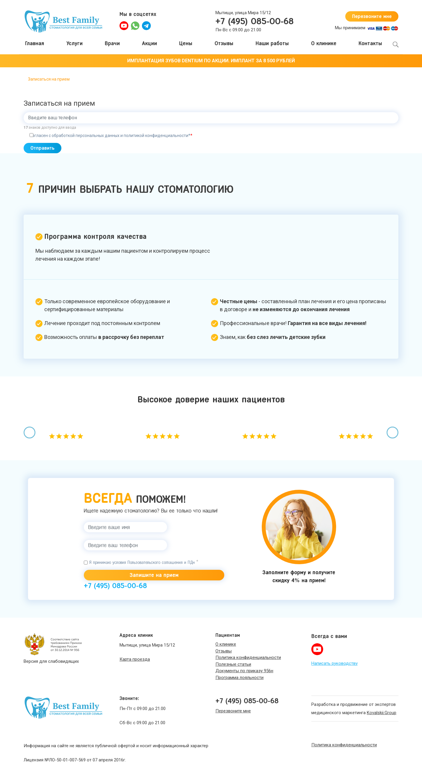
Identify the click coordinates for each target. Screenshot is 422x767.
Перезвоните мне (368, 16)
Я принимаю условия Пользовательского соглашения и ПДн (141, 564)
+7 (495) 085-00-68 (254, 21)
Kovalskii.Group (381, 708)
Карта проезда (135, 655)
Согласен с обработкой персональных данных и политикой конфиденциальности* (111, 135)
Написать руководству (334, 659)
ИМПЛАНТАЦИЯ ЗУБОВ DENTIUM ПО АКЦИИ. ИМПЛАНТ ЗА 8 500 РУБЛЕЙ (211, 60)
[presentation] (29, 434)
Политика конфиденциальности (344, 740)
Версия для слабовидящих (51, 657)
